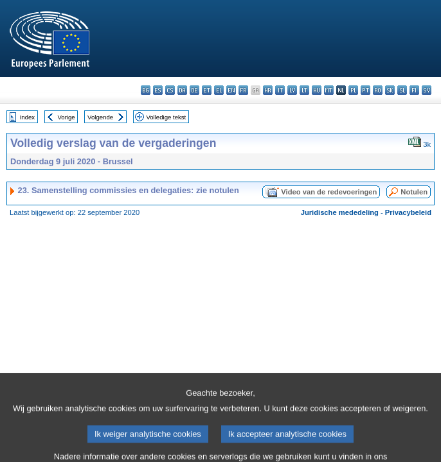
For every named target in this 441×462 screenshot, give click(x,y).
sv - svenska (426, 90)
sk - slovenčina (390, 90)
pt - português (365, 90)
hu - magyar (316, 90)
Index (27, 117)
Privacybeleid (408, 212)
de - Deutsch (194, 90)
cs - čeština (170, 90)
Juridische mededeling (340, 212)
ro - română (377, 90)
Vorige (66, 117)
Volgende (100, 117)
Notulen (414, 192)
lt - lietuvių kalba (304, 90)
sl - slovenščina (402, 90)
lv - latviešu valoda (292, 90)
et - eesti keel (207, 90)
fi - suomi (414, 90)
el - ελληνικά (219, 90)
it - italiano (280, 90)
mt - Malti (329, 90)
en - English (231, 90)
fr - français (243, 90)
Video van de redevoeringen (329, 192)
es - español (158, 90)
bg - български (145, 90)
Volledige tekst (166, 117)
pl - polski (353, 90)
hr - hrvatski (268, 90)
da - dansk (182, 90)
